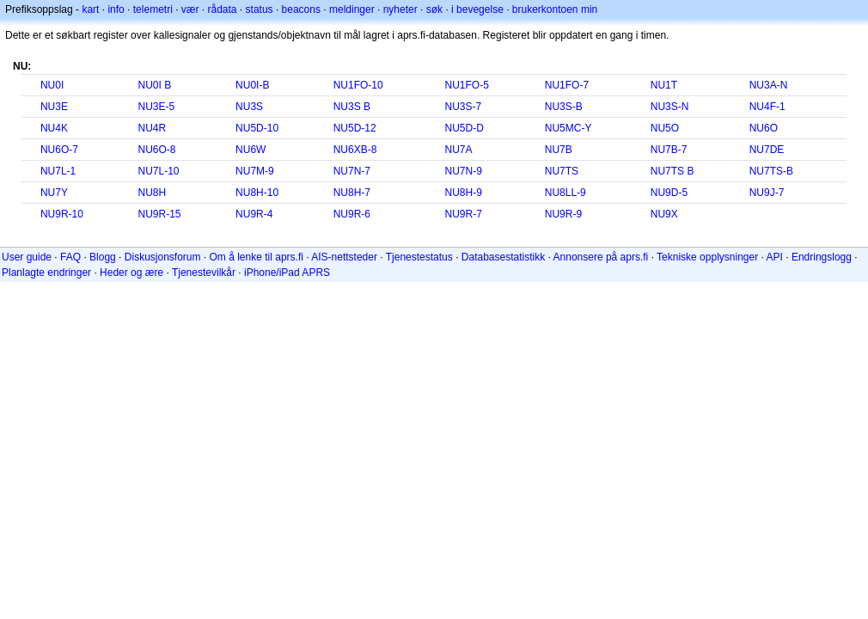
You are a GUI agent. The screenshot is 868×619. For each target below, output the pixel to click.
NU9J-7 (767, 193)
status (259, 9)
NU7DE (767, 150)
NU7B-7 (669, 150)
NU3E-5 (156, 107)
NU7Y (54, 193)
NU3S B (351, 107)
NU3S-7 (462, 107)
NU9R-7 (462, 214)
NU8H (152, 193)
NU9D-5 (669, 193)
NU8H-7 (351, 193)
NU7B (558, 150)
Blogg (102, 257)
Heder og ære (131, 273)
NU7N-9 (462, 171)
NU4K (54, 128)
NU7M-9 (254, 171)
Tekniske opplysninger (707, 257)
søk (434, 9)
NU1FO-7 (567, 85)
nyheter (400, 9)
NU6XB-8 (355, 150)
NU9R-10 (61, 214)
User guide (27, 257)
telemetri (153, 9)
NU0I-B (252, 85)
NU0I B (155, 85)
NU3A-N (768, 85)
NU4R (152, 128)
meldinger (352, 9)
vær (190, 9)
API (775, 257)
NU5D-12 (354, 128)
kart (90, 9)
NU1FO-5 (466, 85)
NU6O (763, 128)
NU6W (250, 150)
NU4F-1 (767, 107)
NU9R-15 (159, 214)
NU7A (458, 150)
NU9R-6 (351, 214)
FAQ (70, 257)
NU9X (664, 214)
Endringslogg (822, 257)
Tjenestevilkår (203, 273)
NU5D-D (463, 128)
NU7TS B (672, 171)
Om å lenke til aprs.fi (256, 257)
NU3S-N (670, 107)
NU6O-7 (59, 150)
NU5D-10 (256, 128)
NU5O (665, 128)
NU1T (664, 85)
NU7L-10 (159, 171)
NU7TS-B (771, 171)
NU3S (249, 107)
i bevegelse (477, 9)
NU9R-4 (253, 214)
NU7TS (561, 171)
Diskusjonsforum (163, 257)
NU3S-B (564, 107)
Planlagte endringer (46, 273)
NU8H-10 (256, 193)
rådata (222, 9)
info (115, 9)
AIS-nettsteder (344, 257)
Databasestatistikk (503, 257)
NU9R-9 (563, 214)
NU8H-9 (462, 193)
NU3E (54, 107)
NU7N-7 (351, 171)
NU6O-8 (157, 150)
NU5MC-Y (568, 128)
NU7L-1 (58, 171)
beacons (301, 9)
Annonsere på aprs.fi (601, 257)
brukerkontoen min (554, 9)
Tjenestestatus (419, 257)
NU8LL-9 (565, 193)
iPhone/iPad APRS (287, 273)
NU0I (52, 85)
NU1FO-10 (358, 85)
